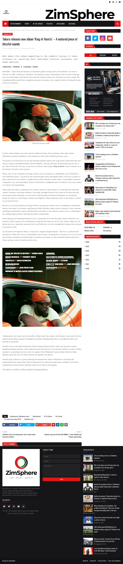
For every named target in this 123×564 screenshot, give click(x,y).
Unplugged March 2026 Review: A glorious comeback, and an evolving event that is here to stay (107, 166)
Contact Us (93, 561)
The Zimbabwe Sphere (11, 48)
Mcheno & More (89, 230)
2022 (103, 259)
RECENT (114, 55)
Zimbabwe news (13, 30)
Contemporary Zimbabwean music (19, 416)
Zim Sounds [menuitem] (60, 23)
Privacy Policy (102, 561)
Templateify (11, 561)
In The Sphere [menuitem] (38, 23)
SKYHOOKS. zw (107, 227)
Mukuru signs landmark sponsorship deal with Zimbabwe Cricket (107, 212)
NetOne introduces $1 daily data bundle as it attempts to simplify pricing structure (107, 134)
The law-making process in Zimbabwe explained (106, 155)
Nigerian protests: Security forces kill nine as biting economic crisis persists (107, 540)
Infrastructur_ (107, 230)
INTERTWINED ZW (90, 227)
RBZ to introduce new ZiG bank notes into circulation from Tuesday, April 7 (107, 124)
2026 (103, 242)
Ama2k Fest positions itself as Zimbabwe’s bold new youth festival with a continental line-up (107, 178)
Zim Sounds (58, 416)
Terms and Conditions (114, 561)
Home (4, 30)
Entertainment (37, 416)
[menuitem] (5, 24)
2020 (103, 268)
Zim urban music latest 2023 (12, 419)
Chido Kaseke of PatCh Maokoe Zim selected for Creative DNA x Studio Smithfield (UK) (106, 189)
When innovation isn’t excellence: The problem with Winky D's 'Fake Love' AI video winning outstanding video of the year (106, 508)
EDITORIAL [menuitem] (72, 23)
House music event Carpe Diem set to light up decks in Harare (107, 518)
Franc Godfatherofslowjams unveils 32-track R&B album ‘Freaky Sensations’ (106, 549)
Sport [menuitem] (27, 23)
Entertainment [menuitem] (15, 23)
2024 (103, 251)
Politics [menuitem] (49, 23)
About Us (85, 561)
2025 (103, 246)
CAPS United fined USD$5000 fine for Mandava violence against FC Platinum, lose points (107, 201)
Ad (91, 55)
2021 (103, 264)
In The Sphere (48, 416)
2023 (103, 255)
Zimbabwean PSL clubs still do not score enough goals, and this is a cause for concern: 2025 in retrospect (107, 144)
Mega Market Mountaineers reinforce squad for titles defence (105, 476)
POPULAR (103, 55)
